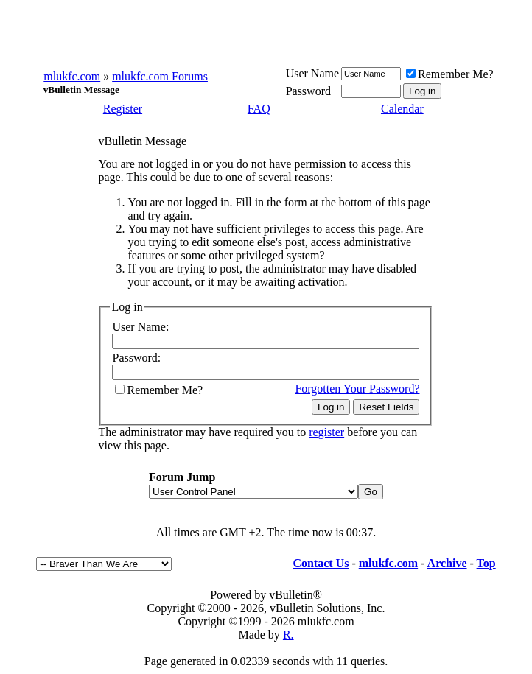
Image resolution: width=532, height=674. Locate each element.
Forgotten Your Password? (357, 388)
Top (486, 563)
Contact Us (321, 563)
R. (288, 634)
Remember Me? (450, 74)
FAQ (259, 108)
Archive (447, 563)
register (326, 432)
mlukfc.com (71, 76)
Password (308, 91)
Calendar (402, 108)
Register (122, 108)
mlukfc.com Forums (160, 76)
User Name (312, 73)
